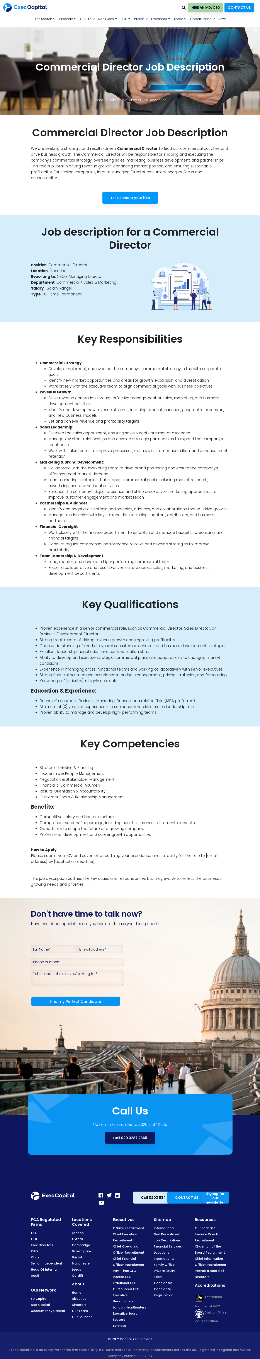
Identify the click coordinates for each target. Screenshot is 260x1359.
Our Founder (82, 1317)
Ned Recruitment (167, 1234)
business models (81, 415)
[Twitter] (109, 1195)
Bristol (77, 1257)
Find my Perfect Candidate (75, 1001)
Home (98, 100)
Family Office (164, 1265)
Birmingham (81, 1251)
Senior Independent (46, 1263)
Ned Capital (40, 1305)
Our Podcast (205, 1228)
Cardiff (77, 1275)
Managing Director (128, 172)
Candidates (163, 1283)
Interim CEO (122, 1277)
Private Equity (164, 1271)
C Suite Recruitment (128, 1228)
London (78, 1233)
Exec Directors (42, 1245)
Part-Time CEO (124, 1271)
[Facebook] (100, 1195)
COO (35, 1239)
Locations (161, 1252)
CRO (34, 1251)
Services (119, 1326)
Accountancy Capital (48, 1311)
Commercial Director (68, 265)
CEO (34, 1233)
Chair (35, 1257)
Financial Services (168, 1246)
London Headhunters (129, 1307)
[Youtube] (101, 1202)
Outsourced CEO (126, 1289)
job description (53, 878)
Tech (158, 1277)
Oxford (77, 1239)
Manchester (81, 1263)
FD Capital (39, 1299)
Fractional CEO (124, 1283)
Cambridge (81, 1245)
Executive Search (126, 1313)
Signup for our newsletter (215, 1198)
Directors (79, 1305)
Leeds (76, 1269)
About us (79, 1299)
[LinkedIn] (117, 1195)
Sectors (119, 1319)
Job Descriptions (167, 1240)
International (164, 1228)
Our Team (80, 1311)
